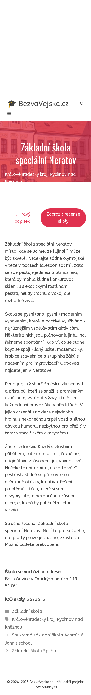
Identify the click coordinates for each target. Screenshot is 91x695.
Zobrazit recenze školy (63, 218)
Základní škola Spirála (35, 651)
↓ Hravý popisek (22, 218)
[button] (82, 104)
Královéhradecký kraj (33, 619)
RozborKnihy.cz (46, 687)
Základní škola (27, 611)
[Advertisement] (45, 48)
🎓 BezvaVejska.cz (38, 103)
